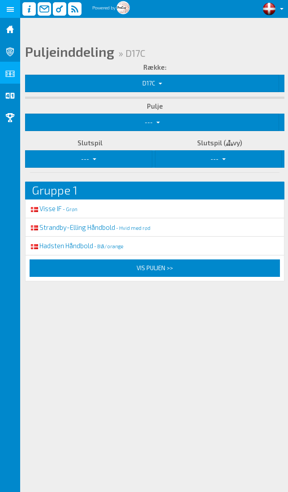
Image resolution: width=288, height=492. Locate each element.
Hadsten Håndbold (76, 246)
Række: (155, 67)
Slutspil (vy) (219, 143)
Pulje (155, 106)
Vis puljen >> (155, 267)
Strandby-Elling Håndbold (90, 227)
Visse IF (53, 208)
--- (152, 122)
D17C (152, 83)
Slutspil (90, 143)
